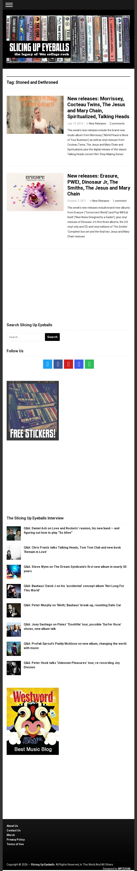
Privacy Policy (16, 839)
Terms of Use (15, 844)
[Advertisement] (68, 284)
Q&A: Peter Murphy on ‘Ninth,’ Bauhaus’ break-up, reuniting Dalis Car (72, 605)
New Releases (97, 123)
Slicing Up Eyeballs (43, 864)
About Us (12, 825)
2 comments (117, 123)
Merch (11, 835)
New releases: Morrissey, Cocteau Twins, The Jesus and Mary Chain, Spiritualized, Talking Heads (98, 107)
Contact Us (14, 830)
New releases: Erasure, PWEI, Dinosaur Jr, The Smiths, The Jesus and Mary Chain (98, 185)
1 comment (120, 200)
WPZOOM (124, 868)
